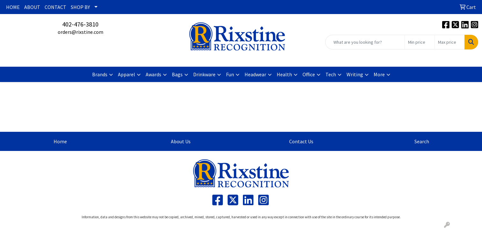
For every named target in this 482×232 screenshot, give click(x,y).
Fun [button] (230, 74)
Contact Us (301, 141)
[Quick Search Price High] (450, 42)
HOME (13, 7)
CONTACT (55, 7)
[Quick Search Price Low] (420, 42)
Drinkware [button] (204, 74)
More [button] (379, 74)
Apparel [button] (126, 74)
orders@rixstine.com (80, 32)
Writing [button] (355, 74)
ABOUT (32, 7)
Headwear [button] (255, 74)
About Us (181, 141)
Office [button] (309, 74)
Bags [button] (177, 74)
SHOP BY (80, 7)
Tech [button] (330, 74)
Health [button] (284, 74)
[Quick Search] (365, 42)
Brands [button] (99, 74)
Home (60, 141)
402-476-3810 (80, 24)
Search (421, 141)
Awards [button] (153, 74)
